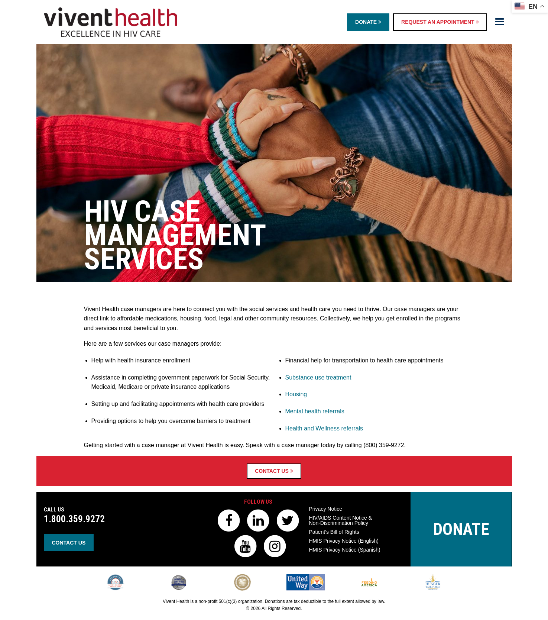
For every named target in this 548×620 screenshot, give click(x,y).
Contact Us (274, 471)
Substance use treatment (318, 377)
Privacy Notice (325, 509)
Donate (368, 22)
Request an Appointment (440, 22)
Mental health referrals (314, 411)
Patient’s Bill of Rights (334, 532)
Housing (296, 394)
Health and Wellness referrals (324, 428)
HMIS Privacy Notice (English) (344, 541)
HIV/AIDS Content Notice (340, 520)
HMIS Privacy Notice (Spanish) (344, 550)
